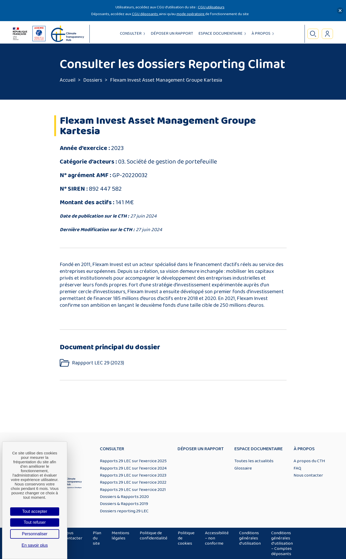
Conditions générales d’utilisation (250, 538)
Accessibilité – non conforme (217, 538)
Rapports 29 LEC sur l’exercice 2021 (133, 489)
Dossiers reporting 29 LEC (124, 511)
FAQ (297, 468)
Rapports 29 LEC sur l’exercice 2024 (133, 468)
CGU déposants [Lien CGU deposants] (145, 14)
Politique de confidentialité (153, 535)
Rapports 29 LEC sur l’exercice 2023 (133, 475)
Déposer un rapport (172, 33)
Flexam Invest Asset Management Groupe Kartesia (166, 80)
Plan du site (97, 538)
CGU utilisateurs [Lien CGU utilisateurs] (211, 7)
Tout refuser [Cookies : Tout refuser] (35, 522)
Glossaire (243, 468)
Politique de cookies (186, 538)
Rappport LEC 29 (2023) (98, 363)
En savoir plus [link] (35, 545)
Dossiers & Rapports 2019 (124, 503)
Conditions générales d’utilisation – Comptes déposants (282, 543)
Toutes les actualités (254, 461)
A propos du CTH (309, 461)
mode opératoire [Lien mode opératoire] (191, 14)
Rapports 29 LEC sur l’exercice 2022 (133, 482)
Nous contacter (308, 475)
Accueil (67, 80)
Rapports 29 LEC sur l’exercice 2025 (133, 461)
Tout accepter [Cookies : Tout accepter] (34, 511)
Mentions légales (120, 535)
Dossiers (92, 80)
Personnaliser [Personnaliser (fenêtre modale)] (34, 534)
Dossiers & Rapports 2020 (124, 496)
